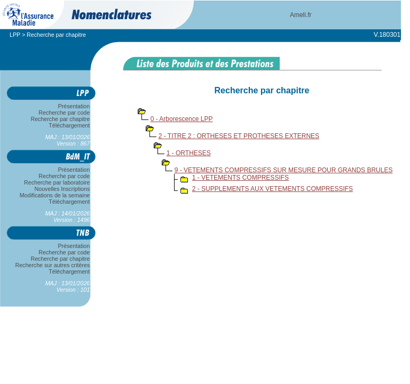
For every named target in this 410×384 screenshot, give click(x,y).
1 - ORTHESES (189, 153)
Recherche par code (64, 112)
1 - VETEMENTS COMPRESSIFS (240, 177)
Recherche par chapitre (60, 119)
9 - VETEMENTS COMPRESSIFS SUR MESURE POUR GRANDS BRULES (284, 170)
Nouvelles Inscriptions (62, 189)
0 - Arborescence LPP (182, 119)
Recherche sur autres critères (52, 265)
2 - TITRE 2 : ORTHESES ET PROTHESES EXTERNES (239, 136)
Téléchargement (69, 125)
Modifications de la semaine (54, 195)
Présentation (74, 106)
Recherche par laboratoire (56, 182)
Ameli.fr (301, 15)
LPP (15, 34)
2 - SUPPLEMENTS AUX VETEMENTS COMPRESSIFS (272, 189)
